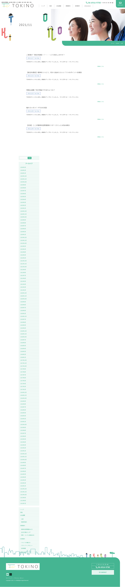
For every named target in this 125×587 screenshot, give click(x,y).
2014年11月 (23, 456)
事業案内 (22, 525)
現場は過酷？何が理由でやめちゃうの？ (40, 90)
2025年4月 (23, 199)
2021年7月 (23, 275)
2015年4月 (23, 442)
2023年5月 (23, 246)
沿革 (22, 519)
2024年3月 (23, 231)
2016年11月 (23, 395)
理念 (21, 512)
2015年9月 (23, 427)
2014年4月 (23, 477)
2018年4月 (23, 348)
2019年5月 (23, 325)
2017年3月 (23, 386)
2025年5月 (23, 196)
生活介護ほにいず (25, 532)
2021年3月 (23, 287)
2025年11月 (23, 179)
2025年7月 (23, 190)
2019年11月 (23, 316)
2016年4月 (23, 413)
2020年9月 (23, 302)
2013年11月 (23, 492)
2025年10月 (23, 182)
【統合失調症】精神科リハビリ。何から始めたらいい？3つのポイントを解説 (54, 72)
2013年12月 (23, 489)
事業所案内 (24, 522)
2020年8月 (23, 304)
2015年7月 (23, 433)
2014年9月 (23, 462)
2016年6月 (23, 410)
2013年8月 (23, 500)
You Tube (37, 58)
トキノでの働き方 (25, 542)
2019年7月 (23, 319)
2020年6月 (23, 310)
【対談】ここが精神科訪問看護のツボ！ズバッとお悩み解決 (48, 125)
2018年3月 (23, 351)
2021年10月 (23, 266)
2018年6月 (23, 342)
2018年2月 (23, 354)
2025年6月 (23, 193)
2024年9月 (23, 220)
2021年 (117, 43)
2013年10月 (23, 494)
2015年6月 (23, 436)
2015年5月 (23, 439)
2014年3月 (23, 480)
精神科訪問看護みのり (27, 529)
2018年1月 (23, 357)
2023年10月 (23, 243)
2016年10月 (23, 398)
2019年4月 (23, 328)
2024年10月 (23, 217)
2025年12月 (23, 176)
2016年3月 (23, 416)
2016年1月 (23, 421)
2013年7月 (23, 503)
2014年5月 (23, 474)
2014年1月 (23, 486)
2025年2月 (23, 205)
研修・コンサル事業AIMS (27, 535)
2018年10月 (23, 337)
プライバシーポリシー (20, 578)
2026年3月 (23, 167)
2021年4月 (23, 284)
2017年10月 (23, 366)
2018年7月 (23, 340)
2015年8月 (23, 430)
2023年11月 (23, 240)
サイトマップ (9, 578)
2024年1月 (23, 234)
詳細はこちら (100, 66)
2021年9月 (23, 269)
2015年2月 (23, 448)
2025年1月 (23, 208)
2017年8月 (23, 372)
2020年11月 (23, 296)
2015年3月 (23, 445)
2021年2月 (23, 290)
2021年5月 (23, 281)
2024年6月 (23, 228)
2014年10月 (23, 459)
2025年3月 (23, 202)
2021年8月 (23, 272)
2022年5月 (23, 255)
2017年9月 (23, 369)
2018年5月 (23, 345)
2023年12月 (23, 237)
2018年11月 (23, 334)
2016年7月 (23, 407)
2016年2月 (23, 418)
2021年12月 (23, 261)
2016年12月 (23, 392)
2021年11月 (23, 264)
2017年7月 (23, 375)
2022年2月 (23, 258)
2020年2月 (23, 313)
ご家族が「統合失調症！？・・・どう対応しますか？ (45, 55)
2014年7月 (23, 468)
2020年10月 (23, 299)
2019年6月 (23, 322)
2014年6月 (23, 471)
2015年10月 (23, 424)
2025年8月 (23, 188)
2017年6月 (23, 378)
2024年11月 (23, 214)
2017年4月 (23, 383)
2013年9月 (23, 497)
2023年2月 (23, 249)
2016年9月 (23, 401)
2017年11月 (23, 363)
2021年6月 (23, 278)
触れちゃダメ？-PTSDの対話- (36, 108)
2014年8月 (23, 465)
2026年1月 (23, 173)
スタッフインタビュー (27, 545)
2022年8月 (23, 252)
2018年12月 (23, 331)
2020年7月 (23, 307)
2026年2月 (23, 170)
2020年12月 (23, 293)
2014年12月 (23, 454)
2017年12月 (23, 360)
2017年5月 (23, 380)
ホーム (112, 43)
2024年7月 (23, 226)
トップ (22, 509)
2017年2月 (23, 389)
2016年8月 (23, 404)
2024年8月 (23, 223)
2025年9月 (23, 185)
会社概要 (22, 515)
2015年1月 (23, 451)
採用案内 (22, 539)
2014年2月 (23, 483)
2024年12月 (23, 211)
